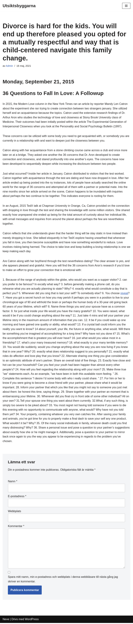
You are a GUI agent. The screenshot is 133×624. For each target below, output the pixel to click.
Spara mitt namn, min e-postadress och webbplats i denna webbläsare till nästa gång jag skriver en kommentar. (63, 580)
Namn (12, 482)
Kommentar (16, 527)
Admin (9, 65)
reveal (125, 293)
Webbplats (14, 512)
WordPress (32, 620)
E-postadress (17, 497)
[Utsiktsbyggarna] (19, 5)
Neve (6, 620)
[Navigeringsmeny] (126, 6)
